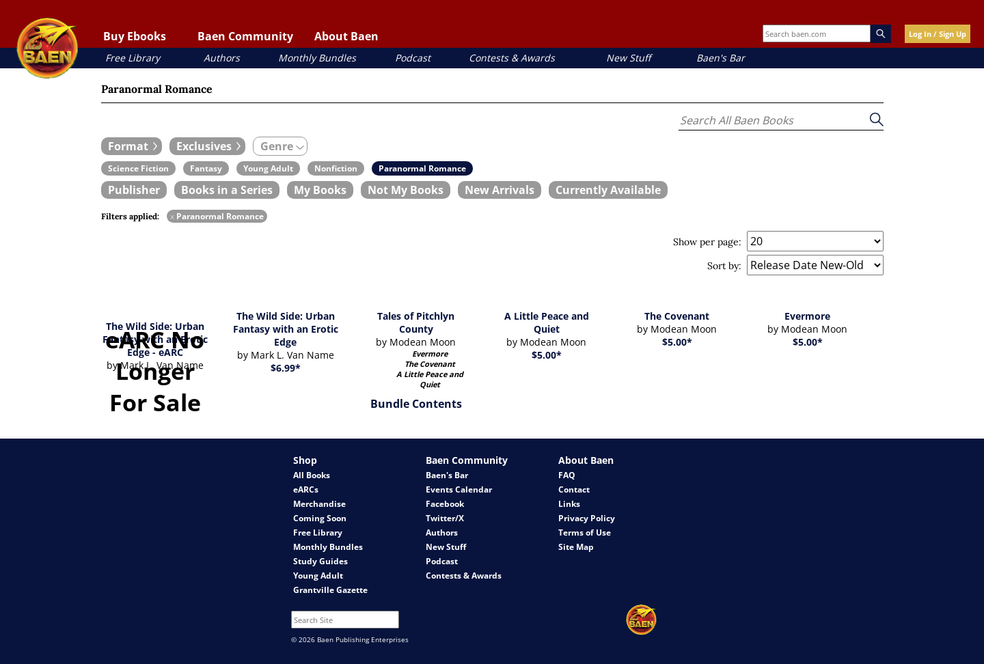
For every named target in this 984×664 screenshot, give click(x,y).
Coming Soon (319, 518)
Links (569, 504)
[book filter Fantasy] (206, 168)
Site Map (576, 547)
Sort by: (724, 266)
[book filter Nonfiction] (336, 168)
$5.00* (547, 354)
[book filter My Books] (320, 190)
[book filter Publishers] (134, 190)
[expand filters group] (131, 146)
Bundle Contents (416, 403)
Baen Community (245, 36)
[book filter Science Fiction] (138, 168)
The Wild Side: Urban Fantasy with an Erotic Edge (285, 328)
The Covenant (676, 315)
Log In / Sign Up (937, 34)
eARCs (305, 489)
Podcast (412, 57)
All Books (311, 475)
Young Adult (318, 575)
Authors (222, 57)
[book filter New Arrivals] (499, 190)
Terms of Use (584, 532)
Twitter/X (445, 518)
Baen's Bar (720, 57)
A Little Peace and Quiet (546, 322)
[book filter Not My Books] (405, 190)
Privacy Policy (586, 518)
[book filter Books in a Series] (226, 190)
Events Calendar (459, 489)
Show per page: (707, 242)
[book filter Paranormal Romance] (422, 168)
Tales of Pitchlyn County (415, 322)
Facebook (445, 504)
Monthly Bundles (317, 57)
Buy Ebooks (134, 36)
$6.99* (286, 367)
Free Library (132, 57)
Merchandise (319, 504)
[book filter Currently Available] (608, 190)
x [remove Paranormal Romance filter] (172, 216)
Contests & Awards (512, 57)
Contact (574, 489)
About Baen (346, 36)
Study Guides (320, 561)
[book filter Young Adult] (268, 168)
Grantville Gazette (330, 590)
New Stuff (628, 57)
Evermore (807, 315)
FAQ (566, 475)
